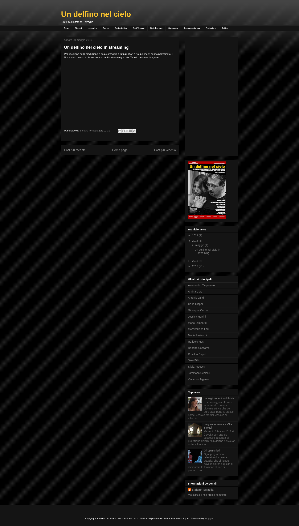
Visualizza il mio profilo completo (207, 494)
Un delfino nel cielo (96, 14)
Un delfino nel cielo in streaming (207, 251)
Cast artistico (121, 28)
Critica (225, 28)
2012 (195, 266)
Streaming (173, 28)
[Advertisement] (211, 95)
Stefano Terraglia (202, 489)
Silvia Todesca (196, 366)
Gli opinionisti (212, 450)
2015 (195, 240)
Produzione (211, 28)
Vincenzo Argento (198, 379)
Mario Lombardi (197, 322)
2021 (195, 235)
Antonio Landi (196, 297)
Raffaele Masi (196, 341)
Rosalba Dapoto (197, 354)
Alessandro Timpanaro (201, 285)
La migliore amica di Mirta (219, 398)
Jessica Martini (197, 316)
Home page (120, 150)
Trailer (106, 28)
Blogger (209, 518)
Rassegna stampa (192, 28)
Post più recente (75, 150)
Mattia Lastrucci (197, 335)
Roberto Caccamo (199, 347)
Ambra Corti (195, 291)
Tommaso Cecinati (199, 372)
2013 (195, 260)
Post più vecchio (165, 150)
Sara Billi (193, 360)
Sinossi (78, 28)
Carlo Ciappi (195, 304)
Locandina (92, 28)
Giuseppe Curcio (198, 310)
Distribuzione (156, 28)
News (66, 28)
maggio (200, 245)
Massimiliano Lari (198, 329)
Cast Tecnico (139, 28)
